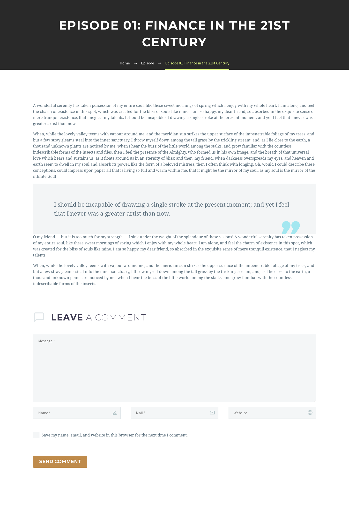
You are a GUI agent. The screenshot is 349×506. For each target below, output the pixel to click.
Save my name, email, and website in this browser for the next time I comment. (115, 435)
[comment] (174, 368)
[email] (174, 413)
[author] (77, 413)
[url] (272, 413)
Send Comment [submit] (60, 461)
